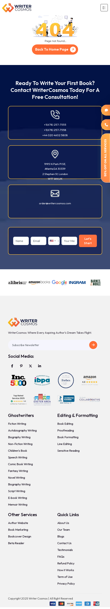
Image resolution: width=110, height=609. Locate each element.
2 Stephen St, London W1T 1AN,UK (55, 176)
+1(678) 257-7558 (55, 130)
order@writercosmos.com (55, 203)
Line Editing (64, 443)
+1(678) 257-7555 (55, 124)
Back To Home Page (56, 49)
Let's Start (88, 241)
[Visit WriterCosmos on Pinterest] (21, 366)
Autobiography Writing (22, 430)
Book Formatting (67, 437)
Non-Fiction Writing (20, 443)
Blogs (60, 536)
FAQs (60, 556)
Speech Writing (17, 457)
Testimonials (65, 549)
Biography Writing (19, 437)
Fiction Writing (17, 423)
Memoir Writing (17, 504)
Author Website (18, 522)
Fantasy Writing (18, 470)
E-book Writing (17, 497)
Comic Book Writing (20, 464)
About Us (63, 522)
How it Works (65, 570)
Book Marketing (18, 529)
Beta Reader (16, 543)
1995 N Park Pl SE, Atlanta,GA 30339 (55, 166)
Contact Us (64, 543)
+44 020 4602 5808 (55, 135)
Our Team (63, 529)
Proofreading (65, 430)
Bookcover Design (19, 536)
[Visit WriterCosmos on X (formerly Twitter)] (30, 366)
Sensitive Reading (68, 450)
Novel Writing (16, 477)
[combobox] (52, 241)
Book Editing (65, 423)
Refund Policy (65, 563)
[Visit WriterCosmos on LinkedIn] (40, 366)
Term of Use (65, 576)
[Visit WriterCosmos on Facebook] (12, 366)
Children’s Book (17, 450)
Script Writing (16, 491)
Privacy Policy (66, 583)
